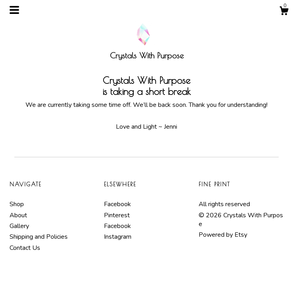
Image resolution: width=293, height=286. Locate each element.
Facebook (117, 204)
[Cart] (283, 12)
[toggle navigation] (14, 10)
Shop (17, 204)
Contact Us (25, 247)
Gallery (19, 226)
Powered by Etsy (223, 234)
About (18, 215)
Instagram (117, 236)
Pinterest (117, 215)
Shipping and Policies (39, 236)
